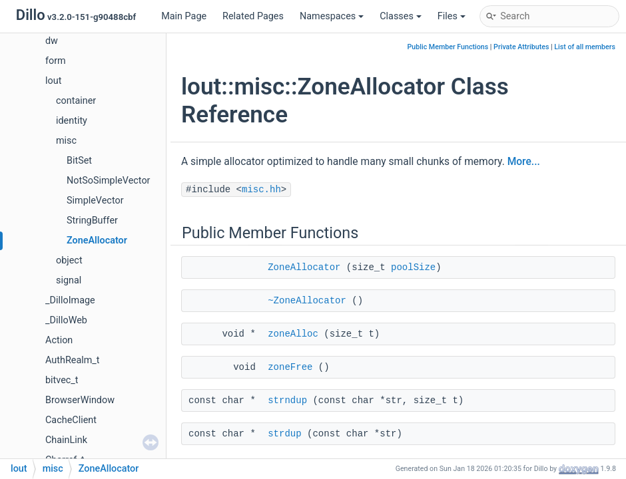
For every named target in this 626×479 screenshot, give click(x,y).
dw (51, 41)
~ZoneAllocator (307, 300)
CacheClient (71, 420)
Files (452, 16)
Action (59, 340)
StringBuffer (92, 220)
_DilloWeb (66, 320)
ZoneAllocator (97, 240)
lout (53, 80)
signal (68, 280)
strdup (284, 433)
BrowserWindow (80, 400)
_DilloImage (70, 300)
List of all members (584, 47)
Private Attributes (521, 47)
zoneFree (290, 367)
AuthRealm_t (72, 360)
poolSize (413, 267)
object (69, 260)
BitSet (79, 160)
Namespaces (332, 16)
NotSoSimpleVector (108, 180)
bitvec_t (62, 380)
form (55, 61)
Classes (401, 16)
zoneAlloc (293, 334)
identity (71, 120)
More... (523, 162)
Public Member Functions (448, 47)
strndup (287, 400)
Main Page (183, 16)
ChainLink (66, 440)
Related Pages (253, 16)
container (76, 100)
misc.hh (261, 189)
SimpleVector (95, 200)
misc (66, 140)
